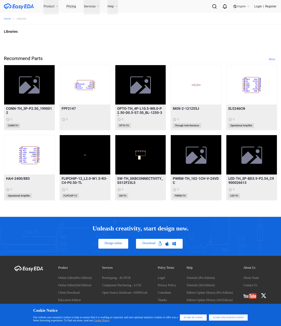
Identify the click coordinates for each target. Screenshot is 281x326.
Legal (161, 277)
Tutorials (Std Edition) (201, 285)
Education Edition (69, 300)
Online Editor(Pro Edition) (75, 277)
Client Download (69, 292)
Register (271, 6)
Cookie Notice (101, 320)
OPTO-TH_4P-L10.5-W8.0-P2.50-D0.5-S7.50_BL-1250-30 (139, 112)
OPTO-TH (124, 125)
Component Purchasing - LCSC (122, 285)
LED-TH (234, 195)
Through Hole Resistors (187, 125)
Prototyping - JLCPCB (116, 277)
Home (7, 18)
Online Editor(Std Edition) (75, 285)
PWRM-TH (180, 195)
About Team (251, 277)
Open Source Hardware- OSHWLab (124, 292)
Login (258, 6)
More (272, 59)
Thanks (162, 300)
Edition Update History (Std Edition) (210, 300)
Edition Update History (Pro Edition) (210, 292)
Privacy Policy (167, 285)
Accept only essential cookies (228, 317)
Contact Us (250, 285)
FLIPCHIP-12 (70, 195)
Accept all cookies (193, 317)
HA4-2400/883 (18, 178)
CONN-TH (13, 125)
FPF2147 (69, 108)
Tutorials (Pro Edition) (201, 277)
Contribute (164, 292)
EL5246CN (236, 108)
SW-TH (122, 195)
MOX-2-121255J (186, 108)
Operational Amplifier (241, 125)
